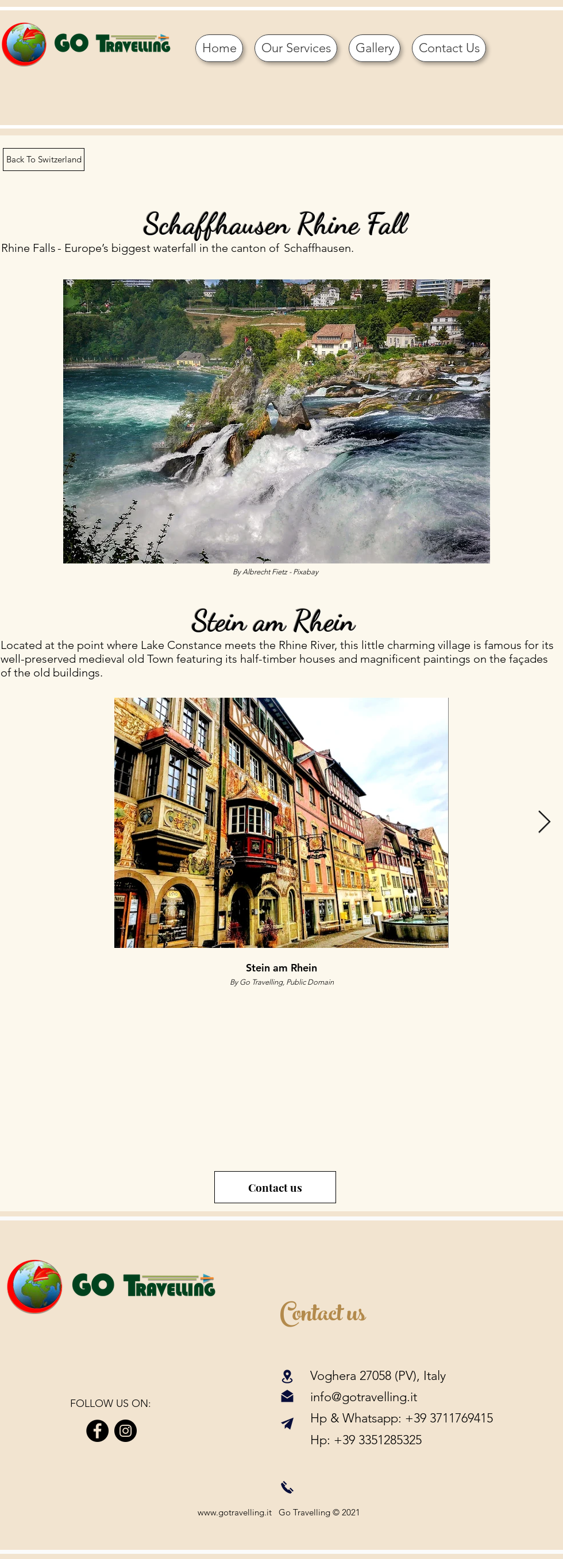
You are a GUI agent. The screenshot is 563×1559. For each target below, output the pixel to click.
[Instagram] (125, 1431)
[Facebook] (97, 1431)
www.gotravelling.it (235, 1512)
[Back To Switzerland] (43, 159)
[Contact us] (275, 1187)
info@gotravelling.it (363, 1397)
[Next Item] (544, 823)
